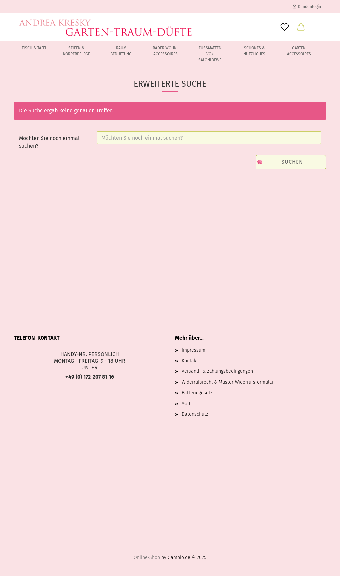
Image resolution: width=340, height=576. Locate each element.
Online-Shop (147, 557)
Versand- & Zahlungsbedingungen (217, 371)
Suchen (292, 162)
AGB (186, 403)
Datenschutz (195, 414)
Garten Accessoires (299, 51)
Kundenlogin (307, 6)
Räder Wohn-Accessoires (165, 51)
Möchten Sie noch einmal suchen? (49, 142)
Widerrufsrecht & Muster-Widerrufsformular (228, 382)
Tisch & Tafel (34, 48)
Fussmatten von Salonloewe (209, 54)
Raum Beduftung (121, 51)
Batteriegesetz (197, 393)
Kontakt (190, 361)
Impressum (193, 350)
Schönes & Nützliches (254, 51)
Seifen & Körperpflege (76, 51)
